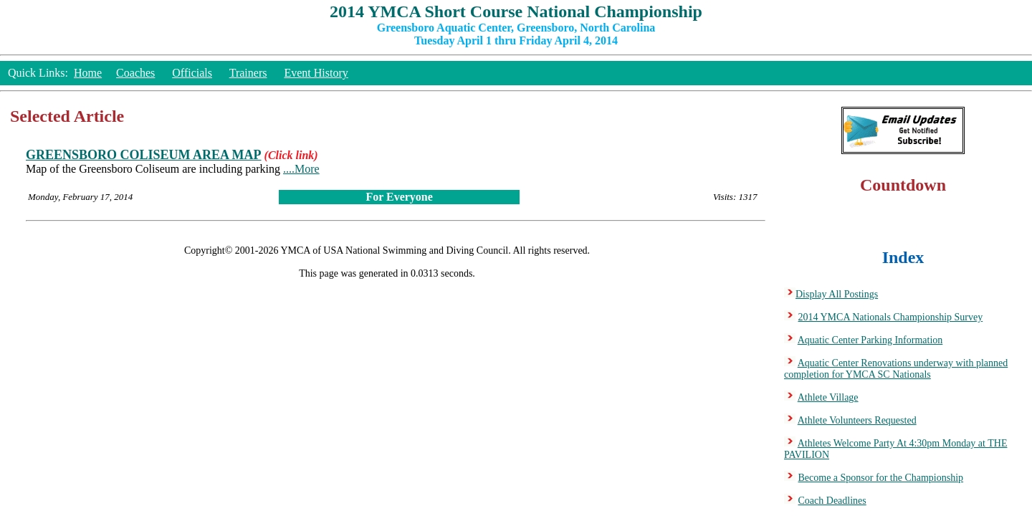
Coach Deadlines (832, 500)
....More (301, 169)
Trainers (248, 73)
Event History (316, 73)
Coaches (135, 73)
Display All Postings (837, 294)
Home (88, 73)
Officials (192, 73)
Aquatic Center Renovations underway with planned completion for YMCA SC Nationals (896, 369)
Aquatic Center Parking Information (870, 340)
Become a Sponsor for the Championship (881, 477)
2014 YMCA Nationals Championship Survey (890, 317)
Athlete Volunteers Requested (857, 420)
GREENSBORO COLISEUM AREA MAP (144, 155)
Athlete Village (828, 397)
